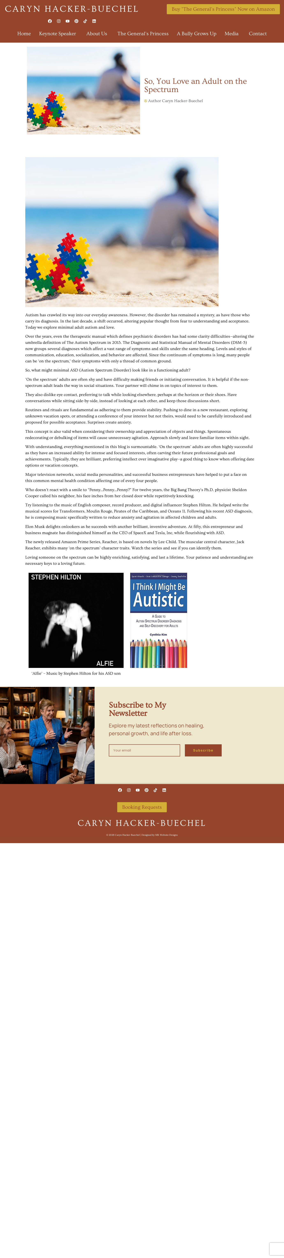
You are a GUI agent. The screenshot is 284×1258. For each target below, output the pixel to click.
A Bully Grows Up (196, 34)
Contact (258, 34)
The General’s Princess (143, 34)
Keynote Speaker (58, 34)
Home (24, 34)
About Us (97, 34)
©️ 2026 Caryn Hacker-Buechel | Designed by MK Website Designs (142, 834)
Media (233, 34)
